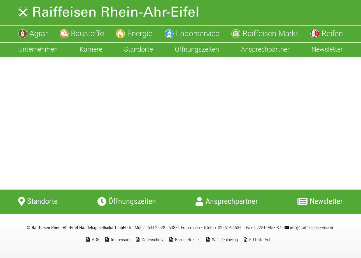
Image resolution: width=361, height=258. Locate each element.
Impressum (121, 239)
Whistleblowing (225, 239)
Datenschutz (153, 239)
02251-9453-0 (230, 227)
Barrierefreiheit (188, 239)
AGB (96, 239)
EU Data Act (260, 239)
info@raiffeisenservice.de (309, 227)
